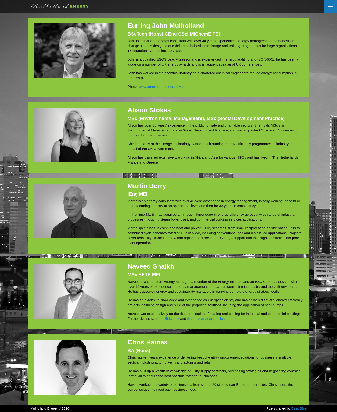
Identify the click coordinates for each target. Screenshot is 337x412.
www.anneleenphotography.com (163, 86)
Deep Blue (299, 408)
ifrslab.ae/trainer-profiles (206, 319)
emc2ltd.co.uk (168, 319)
